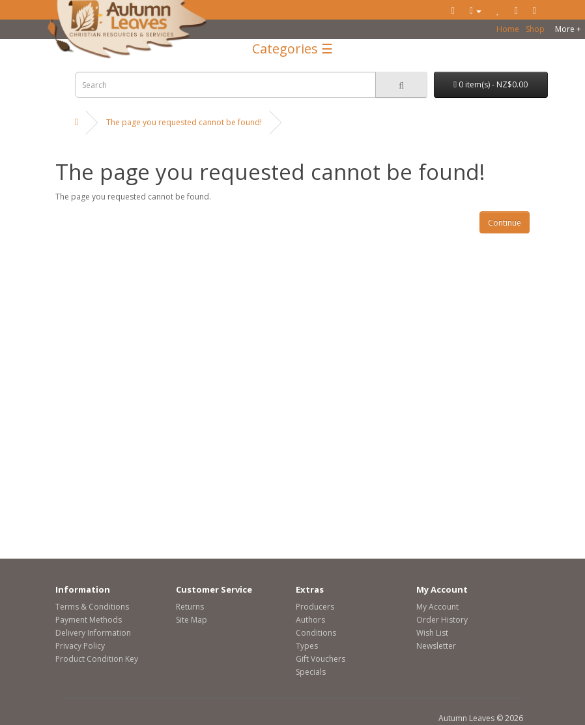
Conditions (316, 632)
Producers (315, 606)
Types (307, 645)
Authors (310, 619)
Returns (190, 606)
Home (507, 29)
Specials (311, 671)
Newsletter (436, 645)
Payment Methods (88, 619)
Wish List (432, 632)
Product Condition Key (96, 658)
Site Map (191, 619)
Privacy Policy (80, 645)
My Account (437, 606)
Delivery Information (93, 632)
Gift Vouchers (320, 658)
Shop (535, 29)
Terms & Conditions (92, 606)
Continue (504, 222)
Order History (442, 619)
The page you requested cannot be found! (184, 122)
